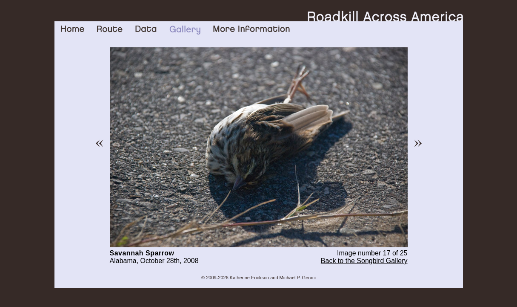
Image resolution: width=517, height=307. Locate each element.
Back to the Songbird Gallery (364, 260)
